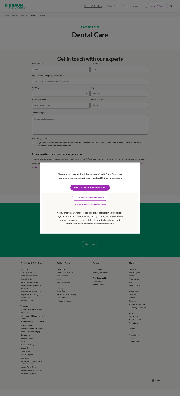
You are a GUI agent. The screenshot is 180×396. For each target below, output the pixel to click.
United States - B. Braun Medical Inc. (90, 187)
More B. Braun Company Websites (90, 204)
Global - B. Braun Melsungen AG (90, 197)
